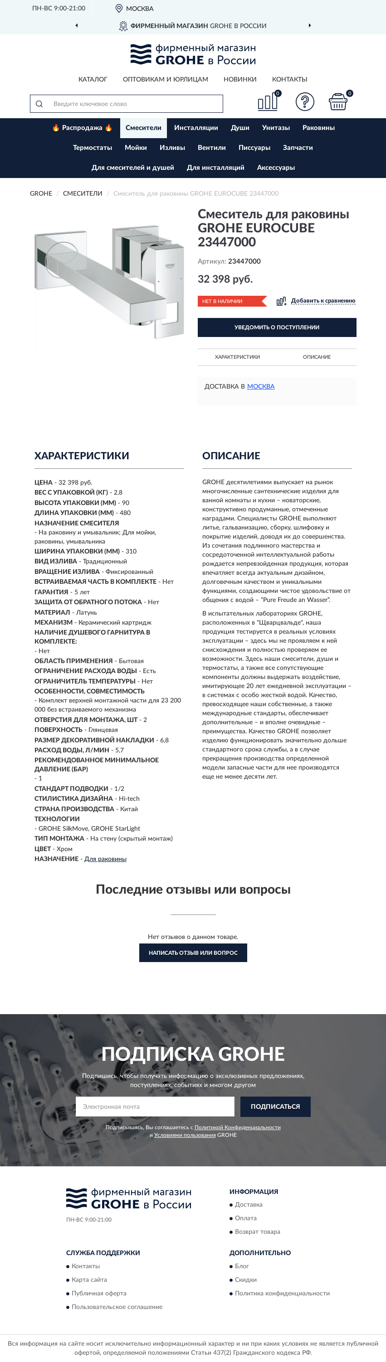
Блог (242, 1266)
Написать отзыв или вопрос (193, 953)
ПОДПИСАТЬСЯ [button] (275, 1107)
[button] (305, 101)
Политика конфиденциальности (282, 1293)
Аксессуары (276, 167)
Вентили (212, 147)
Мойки (136, 147)
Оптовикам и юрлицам (165, 80)
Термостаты (92, 147)
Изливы (172, 147)
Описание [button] (317, 357)
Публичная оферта (99, 1293)
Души (240, 128)
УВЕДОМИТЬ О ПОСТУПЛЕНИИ (277, 327)
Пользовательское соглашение (117, 1307)
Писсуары (254, 147)
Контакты (290, 80)
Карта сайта (89, 1280)
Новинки (240, 80)
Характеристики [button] (237, 357)
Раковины (319, 128)
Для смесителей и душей (133, 167)
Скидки (246, 1280)
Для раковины (105, 859)
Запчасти (298, 147)
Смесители (143, 128)
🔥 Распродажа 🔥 (82, 128)
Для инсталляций (215, 167)
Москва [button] (261, 387)
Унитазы (276, 128)
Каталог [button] (92, 80)
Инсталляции (196, 128)
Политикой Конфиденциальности (238, 1127)
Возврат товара (257, 1232)
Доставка (249, 1205)
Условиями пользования (185, 1135)
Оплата (246, 1219)
